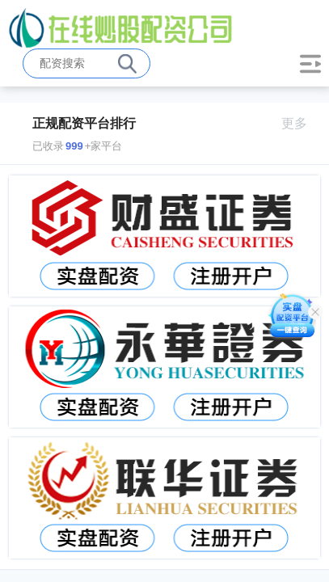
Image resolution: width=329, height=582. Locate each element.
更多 (301, 123)
